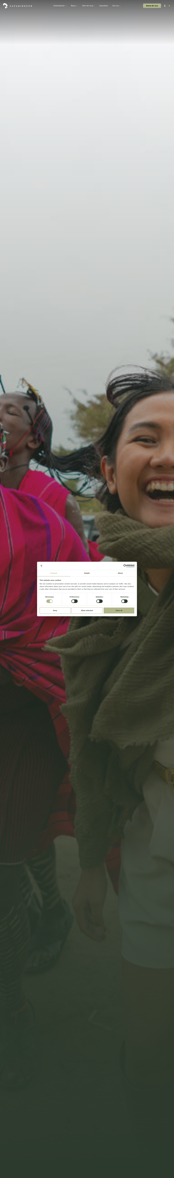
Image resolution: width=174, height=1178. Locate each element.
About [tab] (120, 573)
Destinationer (59, 5)
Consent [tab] (53, 573)
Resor (74, 5)
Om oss (117, 5)
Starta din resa (152, 5)
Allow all (119, 611)
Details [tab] (87, 573)
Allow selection (87, 611)
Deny (55, 611)
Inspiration (104, 5)
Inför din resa (89, 5)
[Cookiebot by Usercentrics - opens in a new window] (124, 565)
